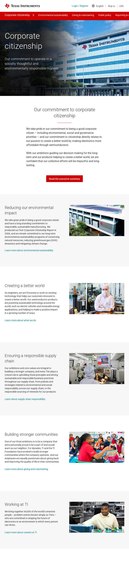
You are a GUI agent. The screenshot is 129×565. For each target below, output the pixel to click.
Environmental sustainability (53, 15)
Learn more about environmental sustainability (29, 250)
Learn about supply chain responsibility (25, 399)
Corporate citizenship (17, 15)
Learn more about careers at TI (21, 532)
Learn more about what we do (20, 320)
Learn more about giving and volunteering (26, 469)
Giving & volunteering (83, 15)
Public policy (104, 15)
